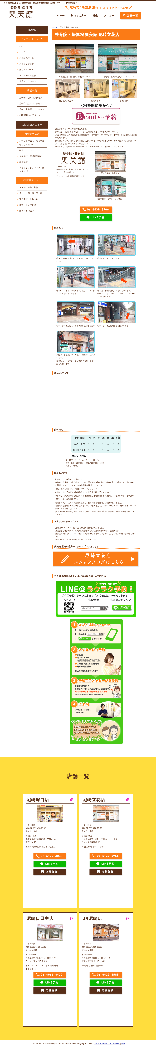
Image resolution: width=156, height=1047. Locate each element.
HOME (61, 15)
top (20, 46)
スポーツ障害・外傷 (28, 187)
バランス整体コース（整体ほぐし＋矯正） (31, 143)
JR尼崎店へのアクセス (30, 115)
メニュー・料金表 (27, 75)
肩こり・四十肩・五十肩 (30, 193)
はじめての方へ (26, 70)
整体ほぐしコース (27, 150)
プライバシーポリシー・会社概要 (107, 1044)
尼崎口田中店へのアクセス (31, 109)
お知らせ (23, 52)
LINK (123, 1044)
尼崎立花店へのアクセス (30, 103)
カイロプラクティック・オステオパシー (31, 169)
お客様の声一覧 (26, 58)
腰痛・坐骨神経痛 (27, 205)
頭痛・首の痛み (26, 211)
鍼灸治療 (23, 162)
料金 (95, 15)
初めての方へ (79, 15)
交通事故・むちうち (28, 199)
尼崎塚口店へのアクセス (30, 98)
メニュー (109, 15)
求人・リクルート (27, 81)
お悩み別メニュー (32, 124)
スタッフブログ (26, 64)
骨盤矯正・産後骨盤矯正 (30, 156)
